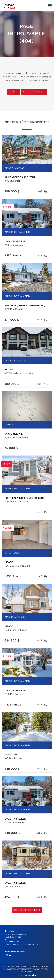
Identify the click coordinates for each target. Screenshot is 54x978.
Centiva (32, 975)
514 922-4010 (14, 942)
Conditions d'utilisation (30, 969)
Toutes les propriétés (27, 910)
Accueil (13, 92)
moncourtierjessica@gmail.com (25, 944)
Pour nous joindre (34, 92)
